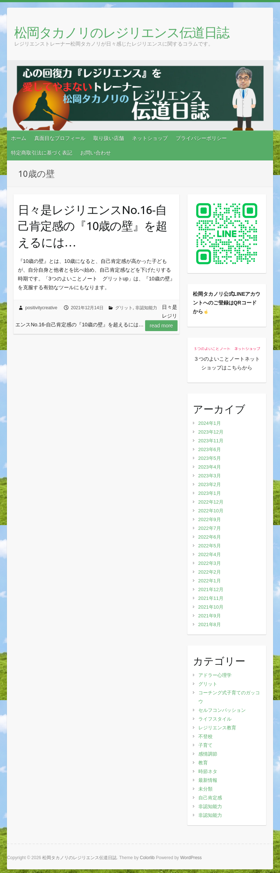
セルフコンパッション (222, 710)
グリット (124, 307)
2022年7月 (209, 528)
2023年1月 (209, 493)
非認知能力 (146, 307)
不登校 (205, 736)
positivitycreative (41, 307)
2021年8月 (209, 624)
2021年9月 (209, 615)
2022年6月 (209, 537)
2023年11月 (210, 440)
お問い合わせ (95, 153)
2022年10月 (210, 510)
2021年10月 (210, 607)
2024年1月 (209, 423)
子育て (205, 745)
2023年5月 (209, 458)
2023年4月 (209, 467)
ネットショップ (150, 138)
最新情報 (207, 780)
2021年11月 (210, 598)
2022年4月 (209, 554)
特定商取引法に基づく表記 (41, 153)
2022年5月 (209, 545)
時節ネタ (207, 771)
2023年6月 (209, 449)
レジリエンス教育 (217, 727)
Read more (161, 326)
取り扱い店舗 (108, 138)
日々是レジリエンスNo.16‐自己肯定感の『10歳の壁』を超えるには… (92, 226)
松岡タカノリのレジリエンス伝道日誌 (121, 32)
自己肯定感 (210, 797)
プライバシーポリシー (201, 138)
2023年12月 (210, 432)
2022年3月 (209, 563)
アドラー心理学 (215, 675)
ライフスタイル (215, 719)
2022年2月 (209, 572)
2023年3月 (209, 475)
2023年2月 (209, 484)
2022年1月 (209, 580)
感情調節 (207, 754)
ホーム (18, 138)
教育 (203, 762)
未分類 (205, 789)
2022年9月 (209, 519)
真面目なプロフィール (59, 138)
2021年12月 (210, 589)
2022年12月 (210, 502)
